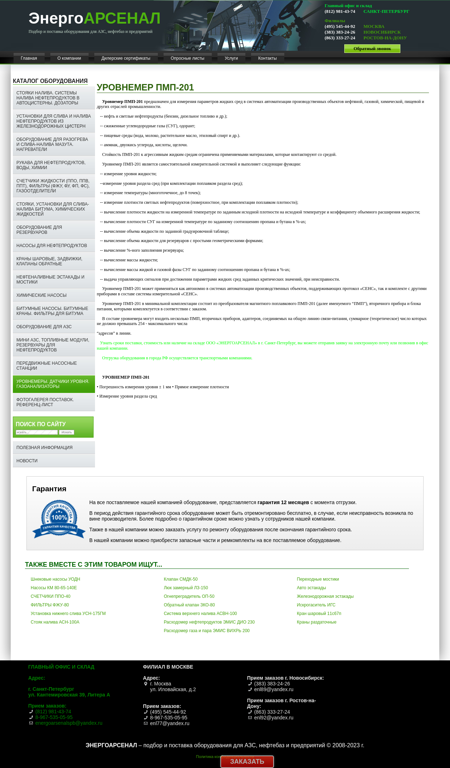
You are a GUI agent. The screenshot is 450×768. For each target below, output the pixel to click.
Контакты (267, 58)
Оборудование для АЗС (44, 326)
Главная (29, 58)
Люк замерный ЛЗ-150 (186, 587)
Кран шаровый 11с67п (319, 613)
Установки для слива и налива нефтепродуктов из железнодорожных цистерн (53, 121)
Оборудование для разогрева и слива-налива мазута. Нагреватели (52, 144)
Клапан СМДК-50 (181, 579)
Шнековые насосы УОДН (55, 579)
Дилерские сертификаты (125, 58)
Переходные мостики (318, 579)
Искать (66, 432)
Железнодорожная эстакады (325, 596)
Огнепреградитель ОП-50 (189, 596)
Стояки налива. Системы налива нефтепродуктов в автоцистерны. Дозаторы (48, 97)
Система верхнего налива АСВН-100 (200, 613)
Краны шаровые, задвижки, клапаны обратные (49, 261)
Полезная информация (44, 447)
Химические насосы (41, 295)
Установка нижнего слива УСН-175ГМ (68, 613)
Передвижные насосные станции (46, 366)
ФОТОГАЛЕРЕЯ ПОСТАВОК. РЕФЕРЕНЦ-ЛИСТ (45, 402)
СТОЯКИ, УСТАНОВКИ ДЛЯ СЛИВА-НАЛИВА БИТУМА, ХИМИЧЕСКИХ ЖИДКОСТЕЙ (52, 209)
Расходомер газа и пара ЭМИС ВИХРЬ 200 (207, 630)
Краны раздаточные (316, 622)
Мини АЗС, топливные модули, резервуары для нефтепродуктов (52, 345)
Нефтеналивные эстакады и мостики (50, 280)
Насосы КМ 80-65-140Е (54, 587)
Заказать (247, 761)
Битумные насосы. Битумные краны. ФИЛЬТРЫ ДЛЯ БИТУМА (52, 311)
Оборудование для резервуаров (39, 230)
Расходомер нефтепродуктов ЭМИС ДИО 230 (209, 622)
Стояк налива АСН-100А (55, 622)
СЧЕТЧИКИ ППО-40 (50, 596)
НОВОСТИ (27, 460)
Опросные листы (187, 58)
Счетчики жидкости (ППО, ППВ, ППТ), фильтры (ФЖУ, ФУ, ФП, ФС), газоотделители (53, 185)
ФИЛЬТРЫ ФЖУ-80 (50, 604)
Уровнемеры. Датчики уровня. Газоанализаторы (52, 384)
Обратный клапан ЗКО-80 (189, 604)
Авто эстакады (311, 587)
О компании (69, 58)
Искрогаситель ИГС (316, 604)
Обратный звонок (372, 48)
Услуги (231, 58)
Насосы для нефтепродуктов (51, 245)
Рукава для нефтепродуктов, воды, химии (51, 165)
